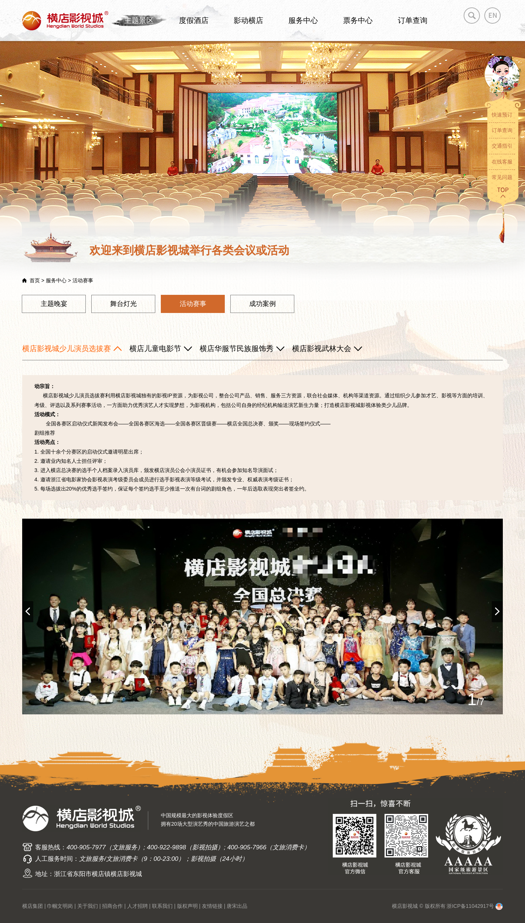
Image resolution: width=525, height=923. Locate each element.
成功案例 (262, 303)
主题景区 (139, 20)
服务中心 (303, 20)
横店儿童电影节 (155, 348)
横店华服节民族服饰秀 (237, 348)
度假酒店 (194, 20)
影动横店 (248, 20)
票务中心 (358, 20)
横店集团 (32, 906)
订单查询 (412, 20)
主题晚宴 (54, 303)
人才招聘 (137, 906)
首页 (35, 280)
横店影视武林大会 (321, 348)
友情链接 (212, 906)
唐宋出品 (237, 906)
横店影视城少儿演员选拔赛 (66, 348)
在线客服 (502, 162)
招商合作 (112, 906)
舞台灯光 (123, 303)
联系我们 (162, 906)
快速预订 (502, 115)
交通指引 (502, 146)
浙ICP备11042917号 (470, 906)
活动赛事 (193, 303)
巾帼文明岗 (60, 906)
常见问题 (502, 177)
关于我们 (87, 906)
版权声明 (187, 906)
